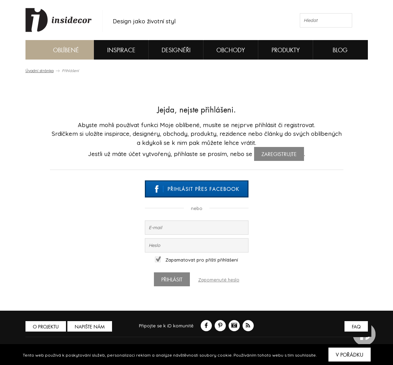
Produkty (286, 50)
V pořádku (349, 355)
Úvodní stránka (39, 70)
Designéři (176, 50)
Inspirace (121, 50)
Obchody (230, 50)
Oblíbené (54, 50)
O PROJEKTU (46, 327)
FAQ (356, 327)
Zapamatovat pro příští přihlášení (196, 260)
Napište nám (90, 327)
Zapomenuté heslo (218, 279)
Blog (340, 50)
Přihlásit (172, 280)
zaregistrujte (279, 154)
